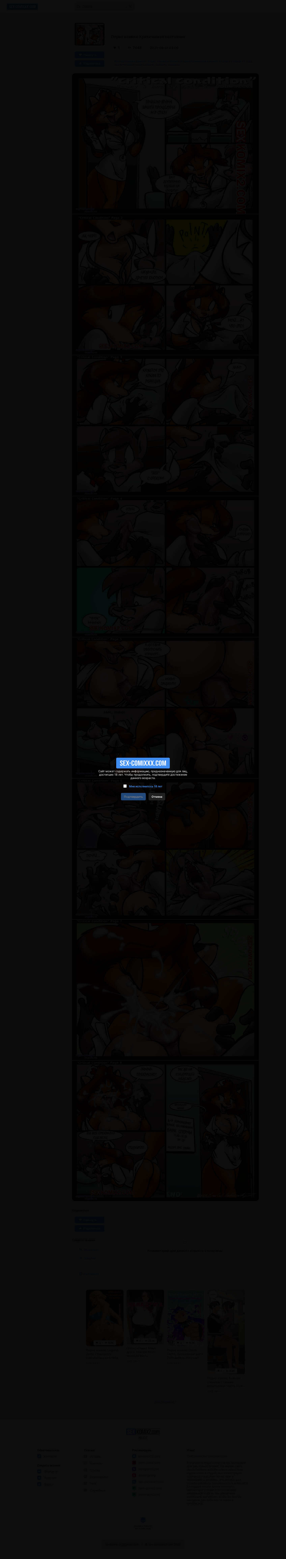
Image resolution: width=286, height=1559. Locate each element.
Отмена (157, 796)
